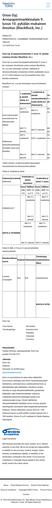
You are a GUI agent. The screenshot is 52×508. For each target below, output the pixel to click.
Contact (26, 494)
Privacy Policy (46, 490)
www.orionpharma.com (11, 372)
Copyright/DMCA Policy (28, 490)
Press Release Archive (20, 485)
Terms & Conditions (8, 490)
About (5, 485)
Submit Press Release (40, 485)
